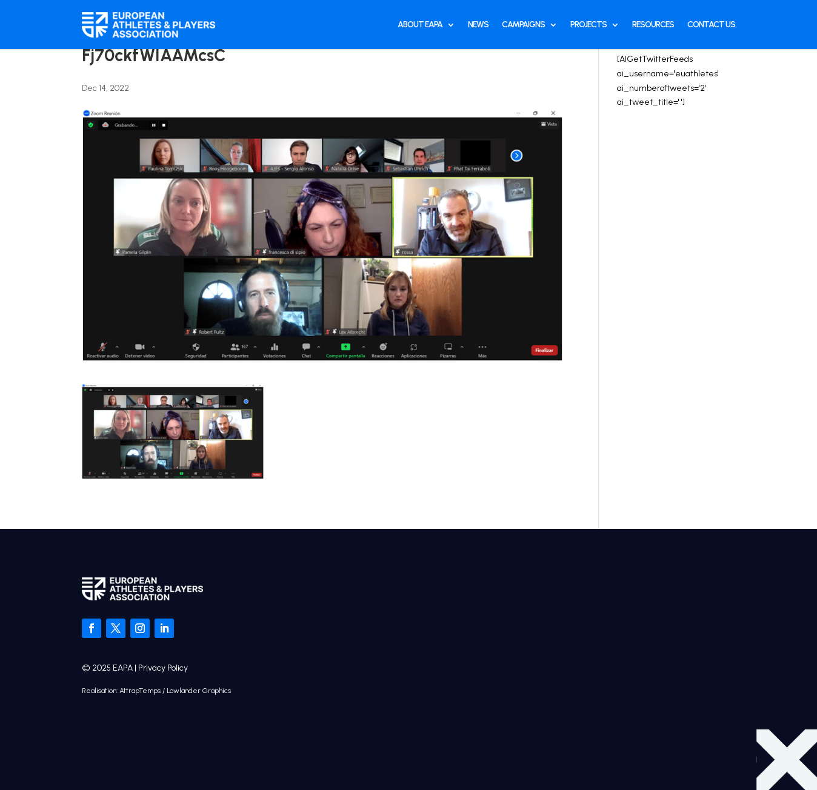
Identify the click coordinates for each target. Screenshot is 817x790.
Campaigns (523, 24)
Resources (653, 24)
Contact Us (711, 24)
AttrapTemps (140, 690)
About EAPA (420, 24)
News (478, 24)
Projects (588, 24)
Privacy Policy (163, 668)
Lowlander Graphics (199, 690)
